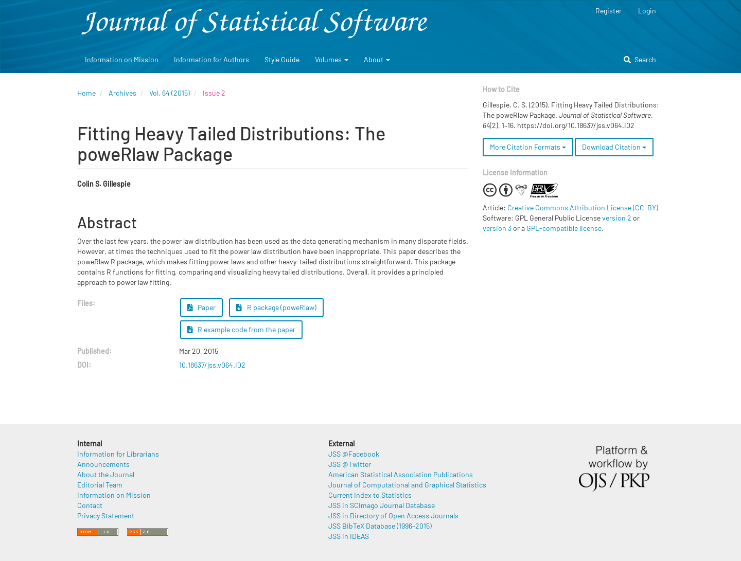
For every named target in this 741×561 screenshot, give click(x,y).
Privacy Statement (105, 515)
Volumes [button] (331, 59)
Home (86, 92)
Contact (89, 505)
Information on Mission (121, 59)
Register (608, 10)
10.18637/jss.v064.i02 (212, 364)
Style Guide (281, 59)
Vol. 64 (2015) (169, 92)
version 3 (497, 228)
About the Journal (105, 474)
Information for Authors (211, 59)
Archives (122, 92)
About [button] (377, 59)
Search (640, 59)
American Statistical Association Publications (400, 474)
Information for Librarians (118, 453)
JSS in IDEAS (348, 536)
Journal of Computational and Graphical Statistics (407, 484)
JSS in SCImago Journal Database (381, 505)
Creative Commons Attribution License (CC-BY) (582, 207)
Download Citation (614, 146)
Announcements (103, 464)
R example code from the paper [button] (241, 329)
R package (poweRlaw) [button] (276, 307)
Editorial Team (99, 484)
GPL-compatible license (564, 228)
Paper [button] (201, 307)
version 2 (616, 217)
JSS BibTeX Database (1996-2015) (380, 525)
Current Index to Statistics (370, 495)
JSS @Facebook (353, 453)
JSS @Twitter (349, 464)
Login (647, 10)
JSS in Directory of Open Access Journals (393, 515)
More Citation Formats (528, 146)
